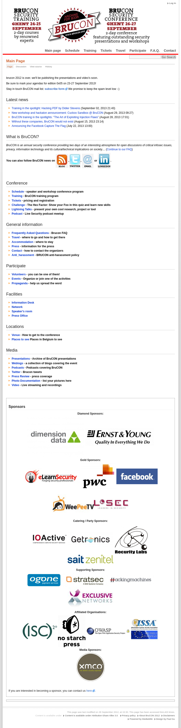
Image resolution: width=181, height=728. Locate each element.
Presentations (21, 358)
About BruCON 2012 (149, 715)
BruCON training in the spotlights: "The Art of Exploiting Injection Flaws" (55, 117)
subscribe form (55, 89)
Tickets (106, 50)
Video (15, 385)
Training (90, 50)
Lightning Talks (22, 209)
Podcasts (18, 367)
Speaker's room (22, 311)
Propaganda (19, 283)
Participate (137, 50)
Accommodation (22, 242)
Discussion (21, 66)
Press (15, 246)
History (48, 66)
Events (16, 278)
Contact (170, 50)
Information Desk (23, 302)
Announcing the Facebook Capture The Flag (39, 126)
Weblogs (17, 363)
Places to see (20, 339)
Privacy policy (129, 715)
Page (9, 66)
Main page (53, 50)
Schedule (72, 50)
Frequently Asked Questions (30, 233)
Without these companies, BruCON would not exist (42, 121)
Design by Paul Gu (165, 719)
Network (17, 307)
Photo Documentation (26, 380)
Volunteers (19, 274)
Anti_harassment (23, 255)
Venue (16, 335)
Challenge (18, 205)
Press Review (20, 376)
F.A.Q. (155, 50)
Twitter (16, 372)
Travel (120, 50)
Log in (172, 3)
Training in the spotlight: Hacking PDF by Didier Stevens (46, 108)
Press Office (20, 315)
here (89, 690)
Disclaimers (169, 715)
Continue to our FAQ (119, 149)
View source (36, 66)
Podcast (17, 213)
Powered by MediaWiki (140, 719)
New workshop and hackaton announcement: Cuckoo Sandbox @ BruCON (57, 112)
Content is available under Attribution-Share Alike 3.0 (91, 715)
